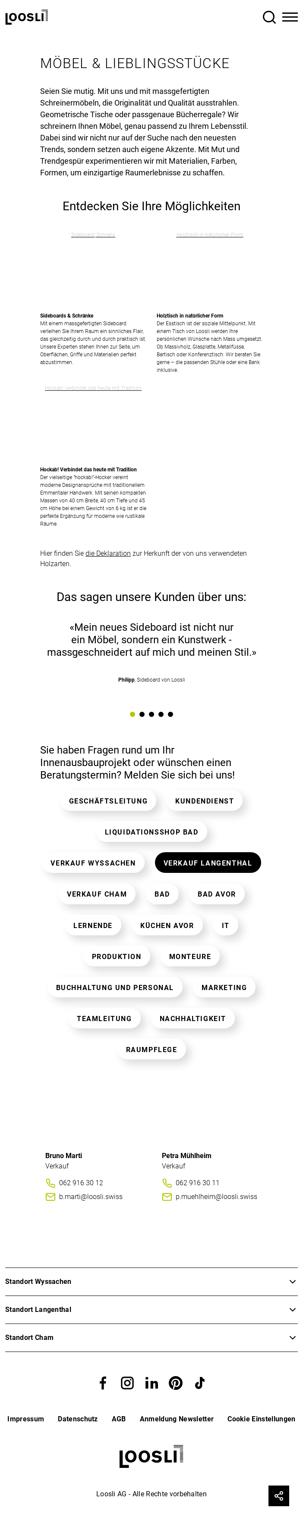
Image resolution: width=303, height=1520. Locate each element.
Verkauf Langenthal (208, 863)
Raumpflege (151, 1050)
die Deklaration (108, 553)
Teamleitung (104, 1019)
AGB (119, 1419)
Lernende (93, 926)
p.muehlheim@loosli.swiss (216, 1197)
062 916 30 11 (198, 1183)
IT (226, 926)
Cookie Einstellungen (261, 1419)
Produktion (117, 957)
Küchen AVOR (167, 926)
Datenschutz (78, 1419)
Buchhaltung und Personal (115, 988)
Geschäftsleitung (108, 801)
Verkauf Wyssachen (93, 863)
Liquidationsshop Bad (152, 832)
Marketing (224, 988)
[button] (103, 1383)
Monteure (190, 957)
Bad (162, 894)
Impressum (25, 1419)
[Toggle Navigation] (290, 17)
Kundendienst (204, 801)
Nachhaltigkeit (193, 1019)
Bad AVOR (217, 894)
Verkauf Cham (97, 894)
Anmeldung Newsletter (177, 1419)
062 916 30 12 (81, 1183)
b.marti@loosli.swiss (91, 1197)
